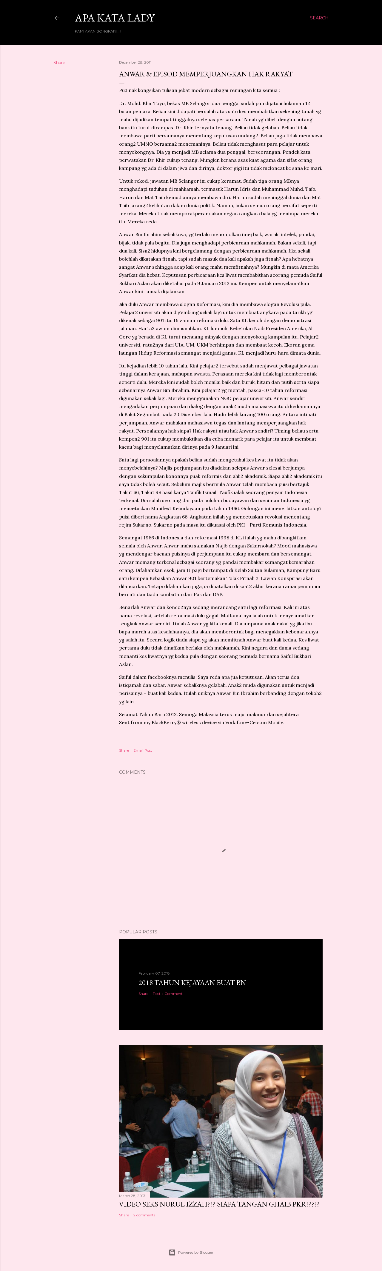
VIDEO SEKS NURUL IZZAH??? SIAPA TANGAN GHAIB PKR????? (219, 1204)
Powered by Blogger (191, 1252)
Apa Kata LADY (115, 18)
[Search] (319, 18)
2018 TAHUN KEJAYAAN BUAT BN (192, 982)
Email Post (142, 750)
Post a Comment (168, 993)
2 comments (144, 1215)
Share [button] (59, 62)
